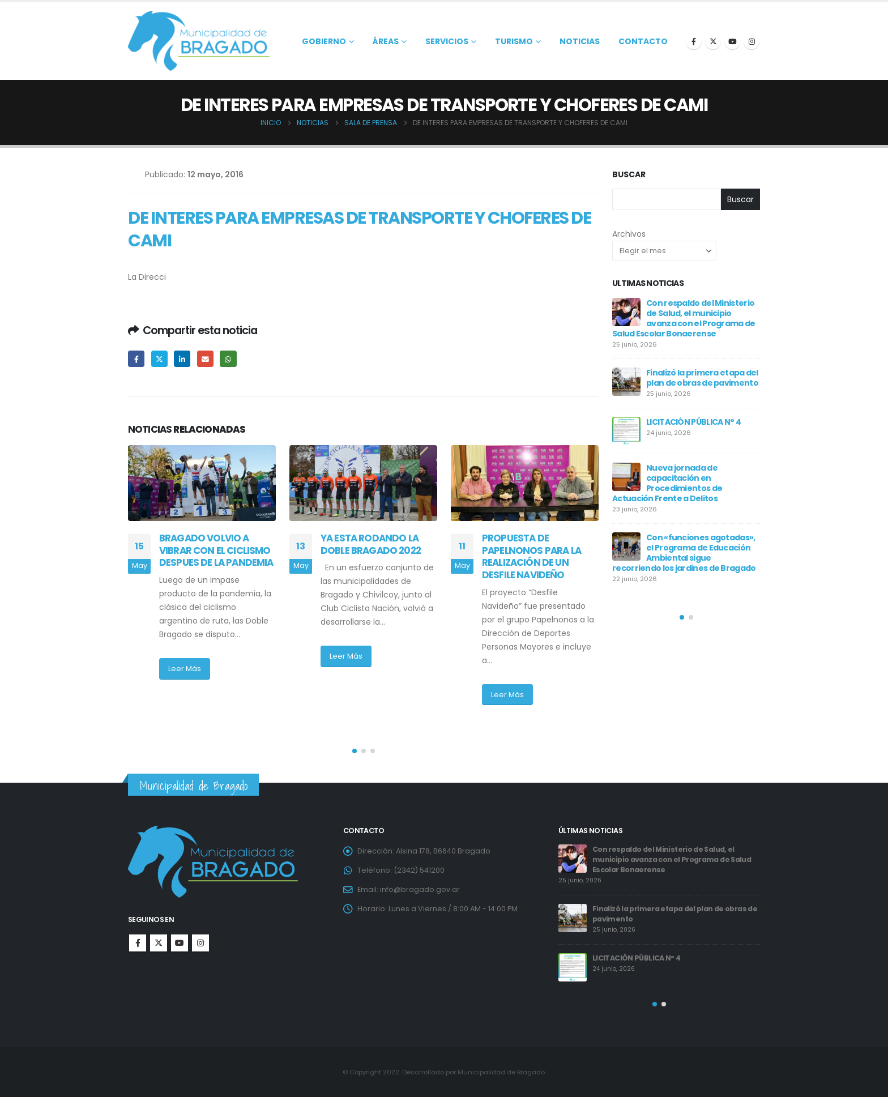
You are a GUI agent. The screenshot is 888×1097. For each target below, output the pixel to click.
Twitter (159, 359)
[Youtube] (732, 41)
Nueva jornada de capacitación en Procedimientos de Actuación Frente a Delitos (667, 483)
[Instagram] (751, 41)
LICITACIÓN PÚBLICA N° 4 (693, 422)
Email (205, 359)
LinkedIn (182, 359)
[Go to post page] (202, 483)
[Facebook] (694, 41)
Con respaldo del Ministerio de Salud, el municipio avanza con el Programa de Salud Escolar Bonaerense (683, 318)
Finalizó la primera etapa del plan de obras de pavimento (702, 378)
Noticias (580, 41)
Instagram (200, 942)
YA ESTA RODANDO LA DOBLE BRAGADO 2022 (375, 544)
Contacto (643, 41)
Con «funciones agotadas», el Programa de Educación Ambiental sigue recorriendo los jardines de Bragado (684, 553)
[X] (713, 41)
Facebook (136, 359)
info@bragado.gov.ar (420, 889)
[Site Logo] (199, 41)
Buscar (629, 174)
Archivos (629, 234)
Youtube (179, 942)
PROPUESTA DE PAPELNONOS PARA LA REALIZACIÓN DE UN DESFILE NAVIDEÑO (531, 556)
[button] (354, 751)
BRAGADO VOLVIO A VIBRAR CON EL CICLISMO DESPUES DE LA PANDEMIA (216, 550)
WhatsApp (228, 359)
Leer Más (184, 668)
